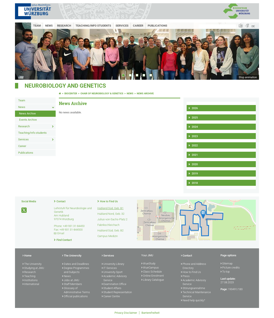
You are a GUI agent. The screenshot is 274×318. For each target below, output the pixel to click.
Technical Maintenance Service (196, 294)
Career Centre (111, 296)
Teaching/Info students (93, 25)
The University (32, 264)
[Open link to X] (24, 210)
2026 (195, 108)
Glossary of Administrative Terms (76, 290)
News (49, 25)
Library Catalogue (152, 280)
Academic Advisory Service (114, 278)
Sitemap (226, 264)
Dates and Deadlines (75, 264)
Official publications (75, 296)
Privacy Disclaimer (126, 312)
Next (251, 51)
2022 (195, 145)
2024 (195, 126)
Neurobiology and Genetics (65, 85)
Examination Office (114, 284)
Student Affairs (111, 288)
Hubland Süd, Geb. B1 (110, 208)
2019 (195, 173)
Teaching (28, 276)
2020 (195, 164)
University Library (113, 264)
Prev (22, 51)
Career (138, 25)
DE (253, 26)
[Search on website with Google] (217, 26)
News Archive (27, 113)
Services (122, 25)
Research (64, 25)
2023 (195, 136)
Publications (157, 25)
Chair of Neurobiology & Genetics (101, 93)
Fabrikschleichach (108, 224)
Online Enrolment (152, 276)
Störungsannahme (193, 288)
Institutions (30, 280)
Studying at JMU (33, 268)
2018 (195, 183)
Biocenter (70, 93)
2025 (195, 117)
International (30, 284)
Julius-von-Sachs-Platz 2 (112, 219)
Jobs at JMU (70, 280)
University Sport (112, 272)
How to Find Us (109, 201)
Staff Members (72, 284)
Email (60, 233)
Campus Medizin (107, 236)
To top (225, 272)
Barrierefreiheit (150, 312)
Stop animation (248, 77)
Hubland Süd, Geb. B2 (110, 230)
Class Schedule (151, 272)
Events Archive (28, 119)
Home (26, 256)
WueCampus (150, 268)
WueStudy (148, 264)
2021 (195, 154)
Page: (223, 289)
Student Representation (117, 292)
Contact (61, 201)
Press (185, 276)
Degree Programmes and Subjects (75, 270)
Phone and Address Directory (193, 266)
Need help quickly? (193, 301)
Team (37, 25)
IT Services (109, 268)
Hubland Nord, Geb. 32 (110, 213)
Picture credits (230, 268)
